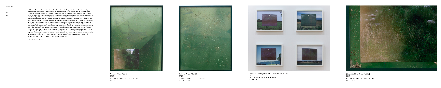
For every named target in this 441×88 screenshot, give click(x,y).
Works (7, 12)
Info (7, 15)
